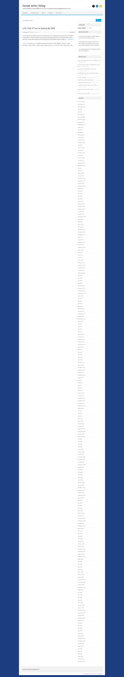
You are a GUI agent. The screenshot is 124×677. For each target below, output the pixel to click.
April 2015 (80, 283)
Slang (61, 45)
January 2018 (81, 227)
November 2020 (81, 181)
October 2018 (81, 214)
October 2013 (81, 316)
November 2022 (81, 152)
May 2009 (80, 444)
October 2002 (81, 643)
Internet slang (47, 45)
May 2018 (80, 221)
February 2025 (81, 114)
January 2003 (81, 635)
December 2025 (81, 104)
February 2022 (81, 157)
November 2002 (81, 641)
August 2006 (80, 528)
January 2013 (81, 336)
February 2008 (81, 482)
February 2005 (81, 574)
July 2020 (80, 191)
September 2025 (81, 106)
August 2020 (80, 188)
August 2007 (80, 497)
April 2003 (80, 630)
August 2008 (80, 467)
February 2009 (81, 451)
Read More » (71, 39)
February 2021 (81, 173)
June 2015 (80, 278)
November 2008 (81, 459)
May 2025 (80, 111)
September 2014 (81, 293)
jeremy (26, 32)
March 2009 (80, 449)
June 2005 (80, 564)
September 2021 (81, 165)
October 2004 (81, 584)
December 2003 (81, 610)
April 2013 (80, 331)
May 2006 (80, 536)
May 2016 (80, 257)
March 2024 (80, 132)
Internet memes (39, 45)
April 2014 (80, 303)
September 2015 (81, 273)
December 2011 (81, 367)
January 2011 (81, 395)
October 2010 (81, 403)
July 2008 (80, 469)
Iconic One (85, 673)
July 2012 (80, 349)
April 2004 (80, 600)
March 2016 (80, 260)
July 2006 (80, 531)
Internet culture (31, 45)
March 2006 (80, 541)
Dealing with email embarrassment (86, 89)
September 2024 (81, 124)
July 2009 (80, 439)
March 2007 (80, 510)
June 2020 (80, 193)
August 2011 (80, 377)
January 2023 (81, 150)
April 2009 (80, 446)
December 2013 (81, 313)
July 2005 (80, 561)
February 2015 (81, 285)
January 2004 (81, 607)
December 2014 (81, 288)
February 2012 (81, 362)
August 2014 (80, 295)
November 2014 (81, 290)
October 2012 (81, 341)
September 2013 (81, 319)
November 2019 (81, 209)
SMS (68, 45)
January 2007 (81, 515)
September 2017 (81, 234)
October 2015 (81, 270)
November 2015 (81, 267)
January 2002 (81, 658)
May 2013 (80, 329)
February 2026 (81, 101)
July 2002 (80, 648)
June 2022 (80, 155)
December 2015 (81, 265)
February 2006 (81, 543)
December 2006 (81, 518)
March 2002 (80, 656)
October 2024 (81, 122)
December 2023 (81, 140)
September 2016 (81, 247)
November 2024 (81, 119)
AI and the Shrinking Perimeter (85, 82)
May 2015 (80, 280)
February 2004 (81, 605)
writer (71, 45)
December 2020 (81, 178)
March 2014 (80, 306)
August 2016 (80, 249)
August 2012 (80, 347)
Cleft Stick (58, 12)
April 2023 (80, 145)
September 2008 (81, 464)
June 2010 (80, 413)
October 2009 (81, 433)
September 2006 (81, 526)
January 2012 (81, 365)
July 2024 (80, 129)
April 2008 (80, 477)
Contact (50, 12)
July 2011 (80, 380)
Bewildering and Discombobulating (86, 79)
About (43, 12)
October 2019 (81, 211)
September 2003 (81, 618)
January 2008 (81, 485)
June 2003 (80, 625)
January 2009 (81, 454)
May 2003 (80, 628)
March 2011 (80, 390)
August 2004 (80, 589)
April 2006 (80, 538)
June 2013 (80, 326)
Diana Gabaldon (57, 43)
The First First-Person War (84, 93)
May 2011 (80, 385)
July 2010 (80, 411)
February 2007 (81, 513)
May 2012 (80, 354)
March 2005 (80, 572)
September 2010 (81, 405)
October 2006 (81, 523)
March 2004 (80, 602)
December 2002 (81, 638)
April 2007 (80, 508)
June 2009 (80, 441)
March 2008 (80, 480)
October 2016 (81, 244)
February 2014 (81, 308)
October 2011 (81, 372)
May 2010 (80, 416)
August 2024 (80, 127)
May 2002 (80, 651)
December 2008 (81, 457)
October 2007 (81, 492)
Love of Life (56, 45)
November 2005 (81, 551)
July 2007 (80, 500)
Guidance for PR (35, 12)
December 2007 (81, 487)
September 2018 (81, 216)
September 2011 (81, 375)
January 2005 (81, 577)
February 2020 (81, 203)
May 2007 (80, 505)
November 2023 (81, 142)
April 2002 (80, 653)
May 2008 (80, 474)
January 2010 (81, 426)
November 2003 (81, 612)
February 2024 (81, 134)
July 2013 (80, 324)
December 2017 (81, 229)
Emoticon (64, 43)
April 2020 (80, 198)
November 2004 (81, 582)
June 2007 (80, 503)
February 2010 (81, 423)
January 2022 (81, 160)
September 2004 (81, 587)
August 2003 (80, 620)
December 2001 (81, 661)
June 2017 (80, 237)
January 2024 (81, 137)
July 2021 (80, 168)
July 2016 (80, 252)
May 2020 (80, 196)
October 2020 (81, 183)
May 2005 (80, 566)
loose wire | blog (34, 5)
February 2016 (81, 262)
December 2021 (81, 163)
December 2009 (81, 428)
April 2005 (80, 569)
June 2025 (80, 109)
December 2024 (81, 117)
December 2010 (81, 398)
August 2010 (80, 408)
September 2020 (81, 186)
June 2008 (80, 472)
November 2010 (81, 400)
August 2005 (80, 559)
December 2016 (81, 242)
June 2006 (80, 533)
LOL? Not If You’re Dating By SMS (39, 28)
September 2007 (81, 495)
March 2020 (80, 201)
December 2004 (81, 579)
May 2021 (80, 170)
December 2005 (81, 549)
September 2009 (81, 436)
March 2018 (80, 224)
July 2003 (80, 623)
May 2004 (80, 597)
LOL (52, 45)
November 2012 (81, 339)
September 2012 (81, 344)
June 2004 (80, 595)
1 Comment (72, 32)
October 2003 (81, 615)
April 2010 (80, 418)
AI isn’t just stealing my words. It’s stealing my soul (89, 60)
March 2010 (80, 421)
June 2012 (80, 352)
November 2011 (81, 370)
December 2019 (81, 206)
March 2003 (80, 633)
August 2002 (80, 646)
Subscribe (25, 12)
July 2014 (80, 298)
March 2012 (80, 359)
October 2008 (81, 462)
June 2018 (80, 219)
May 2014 (80, 301)
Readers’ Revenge (82, 77)
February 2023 (81, 147)
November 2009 (81, 431)
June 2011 (80, 382)
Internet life (30, 43)
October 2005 (81, 554)
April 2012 (80, 357)
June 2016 (80, 255)
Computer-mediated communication (44, 43)
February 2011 (81, 393)
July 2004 (80, 592)
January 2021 (81, 175)
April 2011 (80, 387)
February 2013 (81, 334)
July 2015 (80, 275)
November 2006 (81, 520)
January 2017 (81, 239)
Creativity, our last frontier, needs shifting (87, 85)
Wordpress (100, 673)
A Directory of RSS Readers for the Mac (87, 68)
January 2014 (81, 311)
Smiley (64, 45)
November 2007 (81, 490)
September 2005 (81, 556)
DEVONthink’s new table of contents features (88, 73)
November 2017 (81, 232)
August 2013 (80, 321)
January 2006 (81, 546)
